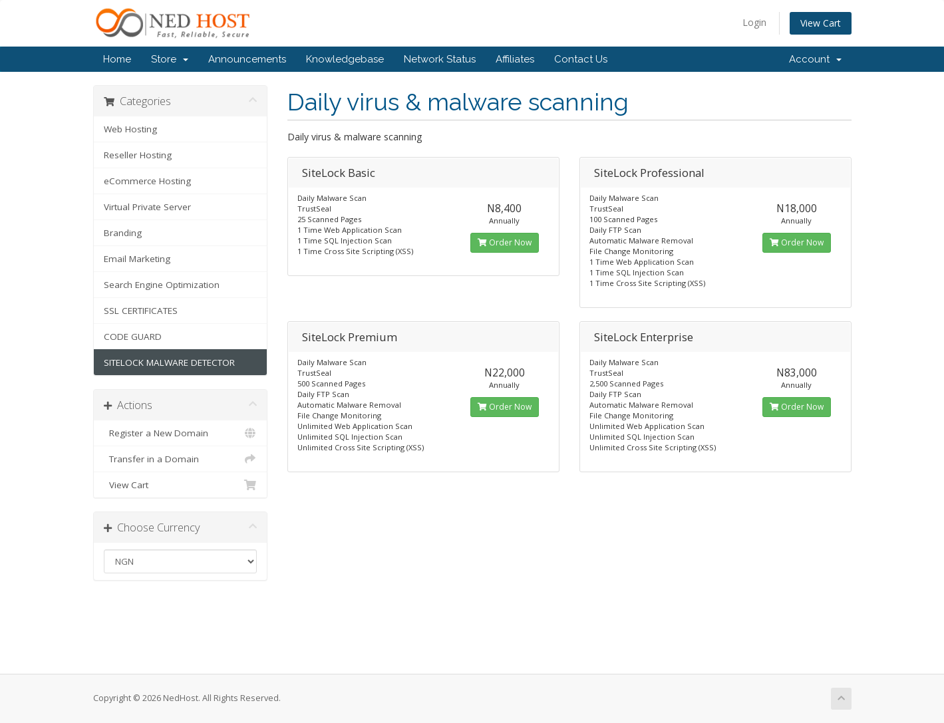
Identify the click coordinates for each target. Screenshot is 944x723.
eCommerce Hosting (147, 181)
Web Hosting (130, 129)
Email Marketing (137, 259)
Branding (123, 233)
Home (117, 59)
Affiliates (515, 59)
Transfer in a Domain (180, 459)
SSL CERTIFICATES (141, 311)
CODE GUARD (133, 337)
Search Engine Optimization (162, 285)
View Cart (820, 23)
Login (754, 22)
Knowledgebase (345, 59)
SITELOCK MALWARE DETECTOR (169, 362)
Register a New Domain (180, 433)
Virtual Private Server (147, 207)
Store (169, 59)
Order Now (505, 242)
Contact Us (580, 59)
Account (815, 59)
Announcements (247, 59)
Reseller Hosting (138, 155)
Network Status (440, 59)
